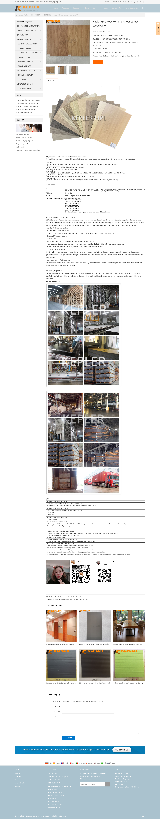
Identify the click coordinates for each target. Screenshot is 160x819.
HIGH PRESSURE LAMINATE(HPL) (41, 15)
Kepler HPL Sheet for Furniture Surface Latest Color (68, 597)
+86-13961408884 (37, 2)
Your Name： (57, 706)
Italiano (72, 763)
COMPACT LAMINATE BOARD (27, 30)
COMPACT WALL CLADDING (27, 44)
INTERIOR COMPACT (24, 39)
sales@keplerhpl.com (55, 2)
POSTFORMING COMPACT (26, 71)
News (86, 8)
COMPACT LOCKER (24, 48)
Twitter (131, 2)
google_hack (24, 144)
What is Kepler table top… (25, 112)
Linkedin (137, 2)
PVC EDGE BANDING (24, 88)
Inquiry (122, 2)
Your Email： (57, 711)
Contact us (116, 8)
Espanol (57, 763)
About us (65, 8)
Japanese (89, 763)
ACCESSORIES (22, 79)
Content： (58, 717)
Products (76, 8)
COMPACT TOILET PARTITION (28, 53)
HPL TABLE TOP (22, 35)
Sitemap (17, 786)
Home (55, 8)
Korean (97, 763)
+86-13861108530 (22, 2)
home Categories (132, 8)
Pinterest (140, 2)
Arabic (104, 763)
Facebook (128, 2)
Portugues (80, 763)
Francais (65, 763)
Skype (143, 2)
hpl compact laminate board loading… (29, 100)
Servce (95, 8)
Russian (111, 763)
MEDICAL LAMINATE (24, 66)
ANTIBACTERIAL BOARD (25, 84)
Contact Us (115, 2)
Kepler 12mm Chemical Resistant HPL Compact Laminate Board (69, 599)
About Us (107, 2)
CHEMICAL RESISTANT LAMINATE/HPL (24, 75)
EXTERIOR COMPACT (24, 57)
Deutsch (49, 763)
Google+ (134, 2)
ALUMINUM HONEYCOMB (26, 62)
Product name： (56, 701)
